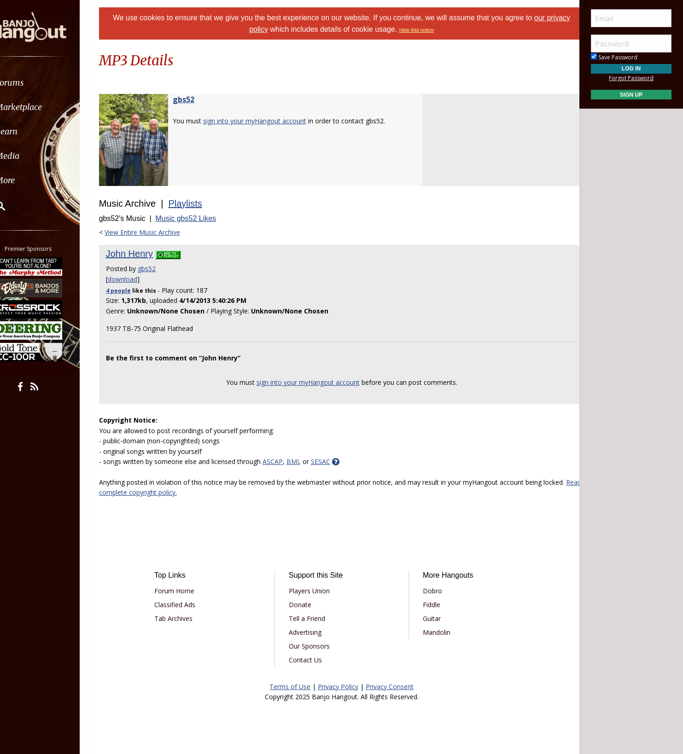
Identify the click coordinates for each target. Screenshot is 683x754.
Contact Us (308, 659)
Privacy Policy (338, 686)
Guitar (429, 618)
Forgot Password (631, 78)
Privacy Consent (390, 686)
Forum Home (184, 590)
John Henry (140, 254)
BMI (304, 461)
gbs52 (195, 99)
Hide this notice (429, 30)
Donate (303, 604)
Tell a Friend (310, 618)
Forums (33, 82)
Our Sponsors (312, 646)
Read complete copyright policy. (180, 492)
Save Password (614, 57)
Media (31, 156)
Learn (30, 131)
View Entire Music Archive (154, 232)
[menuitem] (52, 82)
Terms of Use (289, 686)
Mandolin (433, 632)
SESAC (332, 461)
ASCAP (284, 461)
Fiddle (428, 604)
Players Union (312, 590)
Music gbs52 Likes (197, 218)
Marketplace (42, 107)
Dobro (429, 590)
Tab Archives (183, 618)
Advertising (308, 632)
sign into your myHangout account (266, 120)
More (29, 180)
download (134, 279)
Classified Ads (184, 604)
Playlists (197, 203)
